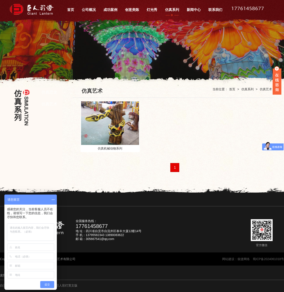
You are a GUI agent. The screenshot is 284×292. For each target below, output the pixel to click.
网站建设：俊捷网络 (237, 259)
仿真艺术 (49, 104)
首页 (232, 89)
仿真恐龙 (49, 92)
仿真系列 (247, 89)
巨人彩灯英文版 (66, 285)
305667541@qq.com (100, 239)
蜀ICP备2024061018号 (268, 259)
